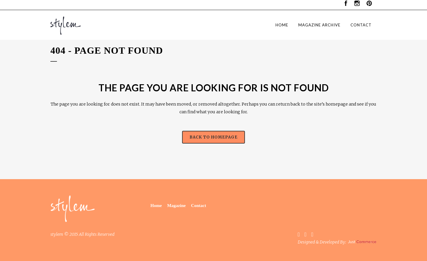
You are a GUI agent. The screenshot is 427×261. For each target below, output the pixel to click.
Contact (198, 205)
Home (156, 205)
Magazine (176, 205)
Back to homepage (213, 137)
